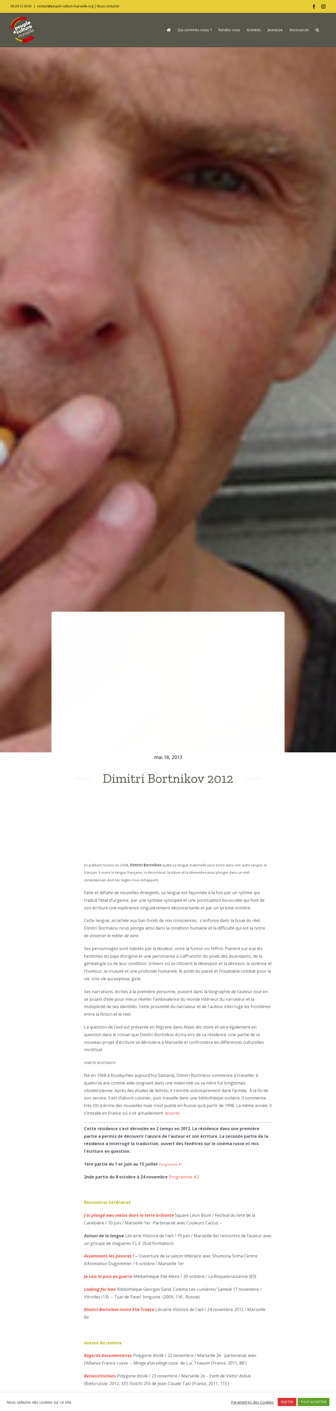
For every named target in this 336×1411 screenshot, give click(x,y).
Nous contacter (108, 6)
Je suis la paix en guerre (108, 1279)
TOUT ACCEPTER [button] (313, 1401)
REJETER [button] (287, 1401)
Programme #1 (171, 1167)
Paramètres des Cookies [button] (252, 1402)
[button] (317, 30)
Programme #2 (184, 1180)
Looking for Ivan (100, 1292)
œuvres (172, 1116)
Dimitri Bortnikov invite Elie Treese (119, 1312)
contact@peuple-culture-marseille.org (65, 6)
